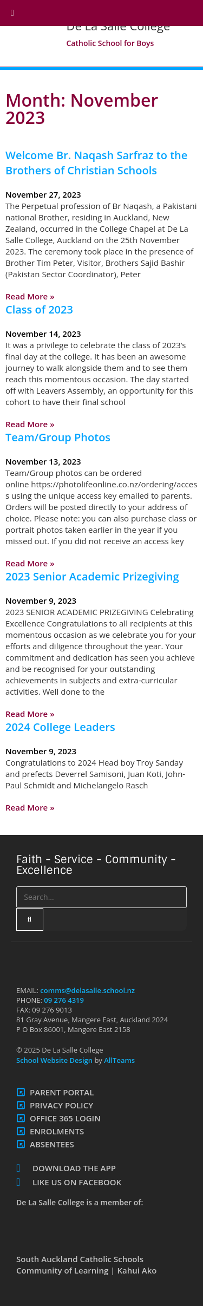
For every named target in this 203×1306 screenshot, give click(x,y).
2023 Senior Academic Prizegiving (92, 576)
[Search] (29, 919)
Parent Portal (62, 1092)
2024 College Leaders (60, 727)
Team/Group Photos (57, 437)
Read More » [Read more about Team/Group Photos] (29, 563)
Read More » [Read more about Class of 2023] (29, 424)
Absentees (52, 1144)
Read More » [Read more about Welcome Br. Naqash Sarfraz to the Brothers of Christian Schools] (29, 296)
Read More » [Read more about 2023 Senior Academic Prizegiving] (29, 713)
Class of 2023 (39, 309)
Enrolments (57, 1131)
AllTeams (118, 1060)
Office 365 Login (65, 1118)
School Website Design (54, 1060)
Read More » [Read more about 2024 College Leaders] (29, 807)
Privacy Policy (61, 1105)
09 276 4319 (64, 1000)
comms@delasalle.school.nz (87, 990)
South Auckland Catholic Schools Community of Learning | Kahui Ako (86, 1264)
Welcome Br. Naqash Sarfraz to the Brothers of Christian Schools (96, 163)
